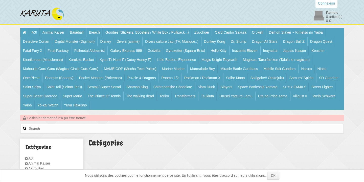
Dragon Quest (321, 41)
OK (273, 176)
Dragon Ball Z (294, 41)
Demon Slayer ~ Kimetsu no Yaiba (296, 32)
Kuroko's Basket (81, 60)
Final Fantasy (58, 51)
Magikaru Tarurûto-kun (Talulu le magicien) (276, 60)
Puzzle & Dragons (141, 78)
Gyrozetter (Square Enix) (185, 51)
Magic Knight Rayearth (219, 60)
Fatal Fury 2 (32, 51)
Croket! (257, 32)
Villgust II (300, 96)
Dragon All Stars (264, 41)
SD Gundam (328, 78)
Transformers (184, 96)
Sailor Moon (235, 78)
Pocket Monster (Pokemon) (100, 78)
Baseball (76, 32)
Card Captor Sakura (230, 32)
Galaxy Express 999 (126, 51)
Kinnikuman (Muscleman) (43, 60)
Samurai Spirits (301, 78)
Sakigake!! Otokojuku (267, 78)
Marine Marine (173, 69)
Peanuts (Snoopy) (59, 78)
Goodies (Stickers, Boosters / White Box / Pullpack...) (147, 32)
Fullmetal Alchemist (89, 51)
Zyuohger (201, 32)
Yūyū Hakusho (75, 105)
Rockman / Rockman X (202, 78)
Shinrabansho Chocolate (172, 87)
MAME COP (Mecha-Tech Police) (130, 69)
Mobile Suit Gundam (280, 69)
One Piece (31, 78)
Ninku (322, 69)
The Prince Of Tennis (104, 96)
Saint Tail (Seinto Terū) (64, 87)
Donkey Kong (214, 41)
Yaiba (27, 105)
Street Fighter (322, 87)
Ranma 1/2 (169, 78)
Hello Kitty (218, 51)
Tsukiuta (207, 96)
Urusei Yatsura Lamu (235, 96)
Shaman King (137, 87)
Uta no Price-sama (272, 96)
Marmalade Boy (202, 69)
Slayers (226, 87)
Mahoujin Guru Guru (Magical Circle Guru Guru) (60, 69)
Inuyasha (270, 51)
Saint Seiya (32, 87)
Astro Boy (36, 168)
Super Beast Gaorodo (40, 96)
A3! (34, 32)
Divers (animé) (128, 41)
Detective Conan (36, 41)
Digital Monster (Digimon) (75, 41)
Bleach (94, 32)
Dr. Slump (238, 41)
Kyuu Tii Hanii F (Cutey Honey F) (125, 60)
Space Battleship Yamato (257, 87)
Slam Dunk (206, 87)
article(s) (334, 17)
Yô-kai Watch (47, 105)
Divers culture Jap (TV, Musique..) (171, 41)
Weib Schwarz (324, 96)
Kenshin (317, 51)
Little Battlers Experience (176, 60)
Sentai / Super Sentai (104, 87)
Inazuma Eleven (244, 51)
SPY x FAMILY (294, 87)
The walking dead (140, 96)
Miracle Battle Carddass (239, 69)
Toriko (164, 96)
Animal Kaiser (53, 32)
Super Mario (72, 96)
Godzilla (154, 51)
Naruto (306, 69)
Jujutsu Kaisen (294, 51)
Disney (105, 41)
